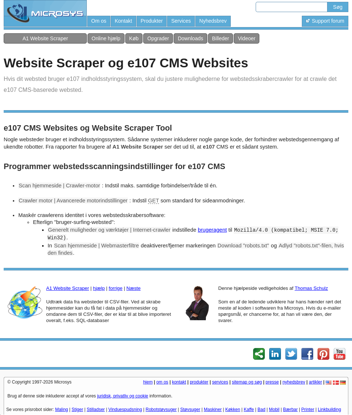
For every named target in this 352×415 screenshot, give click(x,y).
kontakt (179, 382)
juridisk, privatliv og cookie (122, 396)
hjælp (99, 288)
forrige (115, 288)
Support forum (325, 21)
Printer (307, 409)
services (220, 382)
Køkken (232, 409)
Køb (134, 38)
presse (272, 382)
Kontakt (123, 21)
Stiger (77, 409)
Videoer (246, 38)
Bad (261, 409)
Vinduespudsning (125, 409)
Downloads (190, 38)
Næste (133, 288)
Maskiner (213, 409)
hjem (148, 382)
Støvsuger (190, 409)
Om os (98, 21)
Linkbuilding (329, 409)
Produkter (152, 21)
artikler (315, 382)
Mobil (274, 409)
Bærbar (290, 409)
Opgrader (158, 38)
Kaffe (249, 409)
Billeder (220, 38)
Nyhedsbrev (213, 21)
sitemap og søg (247, 382)
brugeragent (212, 230)
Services (181, 21)
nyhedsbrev (293, 382)
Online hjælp (106, 38)
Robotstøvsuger (161, 409)
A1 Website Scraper (45, 38)
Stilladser (96, 409)
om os (162, 382)
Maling (61, 409)
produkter (199, 382)
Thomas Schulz (311, 288)
